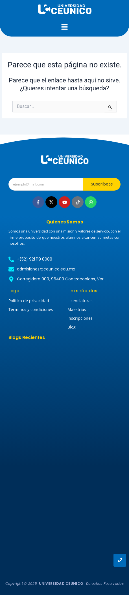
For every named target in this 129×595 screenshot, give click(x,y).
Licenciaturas (80, 300)
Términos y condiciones (30, 309)
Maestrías (76, 309)
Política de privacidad (28, 300)
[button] (64, 27)
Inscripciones (80, 318)
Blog (71, 327)
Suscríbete (102, 184)
